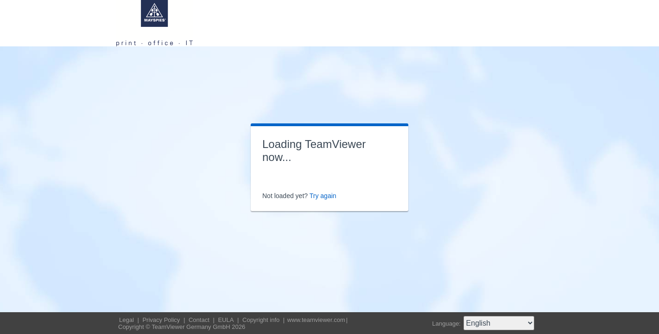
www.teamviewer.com (316, 319)
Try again (323, 195)
